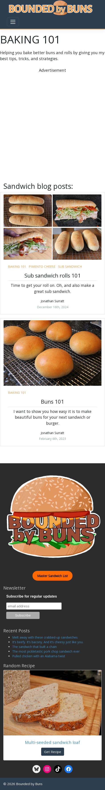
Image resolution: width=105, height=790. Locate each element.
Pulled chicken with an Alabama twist (38, 656)
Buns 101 (52, 401)
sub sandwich (70, 266)
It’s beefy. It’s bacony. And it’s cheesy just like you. (47, 642)
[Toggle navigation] (13, 22)
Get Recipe (52, 751)
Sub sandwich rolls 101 (52, 275)
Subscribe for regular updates (31, 596)
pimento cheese (42, 266)
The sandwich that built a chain (34, 647)
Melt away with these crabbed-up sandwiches (45, 637)
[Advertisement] (52, 125)
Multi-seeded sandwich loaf (52, 742)
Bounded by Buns (29, 784)
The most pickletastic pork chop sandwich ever (46, 651)
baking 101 (17, 266)
